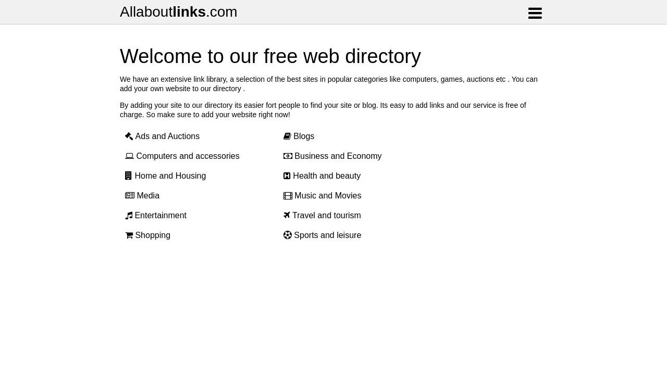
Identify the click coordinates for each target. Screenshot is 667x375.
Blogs (298, 136)
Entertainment (156, 215)
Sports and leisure (322, 235)
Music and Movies (322, 195)
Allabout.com (179, 12)
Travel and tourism (322, 215)
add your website (228, 114)
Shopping (147, 235)
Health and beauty (322, 175)
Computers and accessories (182, 156)
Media (142, 195)
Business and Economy (332, 156)
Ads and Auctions (162, 136)
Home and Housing (165, 175)
